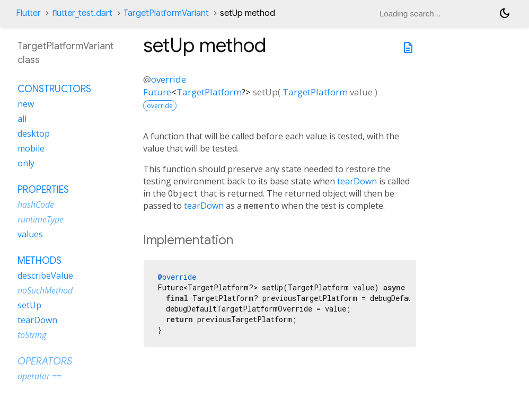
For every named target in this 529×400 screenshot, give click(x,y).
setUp (29, 305)
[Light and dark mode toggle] (504, 13)
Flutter (28, 13)
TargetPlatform (209, 92)
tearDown (357, 181)
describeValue (45, 275)
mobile (31, 148)
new (25, 104)
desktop (33, 133)
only (25, 163)
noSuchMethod (45, 290)
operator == (39, 376)
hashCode (35, 204)
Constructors (54, 89)
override (168, 79)
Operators (44, 361)
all (22, 119)
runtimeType (40, 219)
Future (157, 92)
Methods (39, 260)
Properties (43, 189)
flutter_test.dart (82, 13)
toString (31, 335)
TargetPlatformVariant (166, 13)
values (30, 234)
